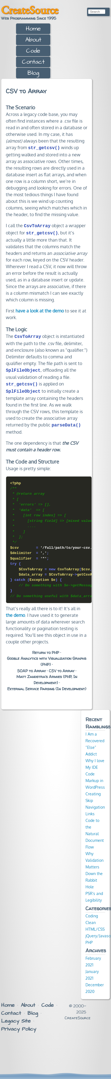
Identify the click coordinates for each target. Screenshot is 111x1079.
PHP (89, 937)
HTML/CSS (95, 924)
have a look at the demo (40, 309)
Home (33, 28)
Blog (33, 73)
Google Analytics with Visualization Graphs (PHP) (46, 657)
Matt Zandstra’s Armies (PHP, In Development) (46, 675)
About (33, 39)
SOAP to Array (31, 666)
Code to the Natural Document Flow (94, 829)
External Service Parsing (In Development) (46, 684)
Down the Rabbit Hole (94, 875)
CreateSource (29, 9)
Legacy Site (16, 1016)
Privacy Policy (18, 1024)
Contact (33, 62)
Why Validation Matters (94, 856)
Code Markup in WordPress (95, 776)
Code (33, 50)
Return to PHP (45, 648)
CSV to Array (61, 666)
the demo (15, 611)
